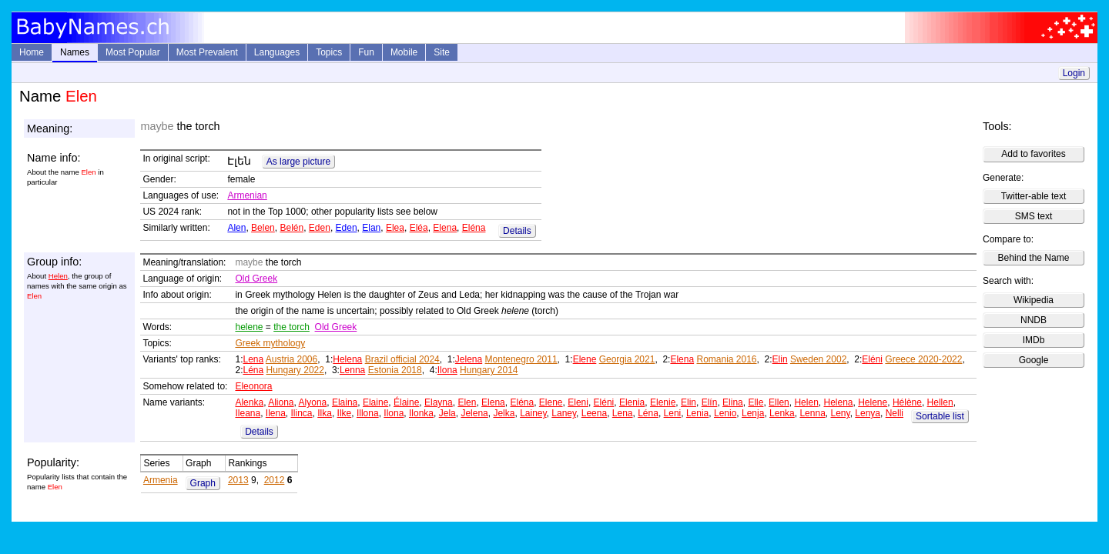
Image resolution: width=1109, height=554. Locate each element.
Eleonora (253, 386)
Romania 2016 (726, 359)
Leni (673, 413)
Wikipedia (1034, 300)
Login (1074, 73)
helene (249, 327)
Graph (203, 483)
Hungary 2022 (295, 370)
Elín (710, 402)
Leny (839, 413)
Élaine (406, 402)
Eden (319, 227)
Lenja (753, 413)
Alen (236, 227)
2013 (238, 480)
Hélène (907, 402)
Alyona (313, 402)
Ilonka (421, 413)
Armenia (160, 480)
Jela (447, 413)
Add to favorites (1033, 154)
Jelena (468, 359)
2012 (274, 480)
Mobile (403, 52)
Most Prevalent (207, 52)
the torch (291, 327)
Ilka (324, 413)
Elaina (344, 402)
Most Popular (133, 52)
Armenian (246, 195)
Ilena (276, 413)
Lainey (533, 413)
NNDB (1033, 320)
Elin (780, 359)
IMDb (1034, 340)
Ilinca (302, 413)
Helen (58, 276)
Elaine (375, 402)
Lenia (697, 413)
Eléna (474, 227)
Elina (732, 402)
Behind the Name (1034, 257)
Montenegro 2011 (521, 359)
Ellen (779, 402)
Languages (277, 52)
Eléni (872, 359)
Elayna (438, 402)
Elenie (662, 402)
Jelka (503, 413)
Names (74, 52)
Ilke (344, 413)
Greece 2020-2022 (923, 359)
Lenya (867, 413)
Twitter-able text (1034, 196)
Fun (366, 52)
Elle (755, 402)
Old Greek (256, 278)
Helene (872, 402)
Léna (253, 370)
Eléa (419, 227)
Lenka (782, 413)
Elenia (632, 402)
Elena (445, 227)
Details (517, 230)
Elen (466, 402)
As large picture (298, 161)
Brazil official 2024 (402, 359)
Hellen (940, 402)
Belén (291, 227)
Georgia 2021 (627, 359)
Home (31, 52)
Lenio (725, 413)
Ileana (247, 413)
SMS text (1034, 216)
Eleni (578, 402)
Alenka (249, 402)
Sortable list (940, 416)
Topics (329, 52)
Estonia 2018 (395, 370)
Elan (371, 227)
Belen (263, 227)
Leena (594, 413)
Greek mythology (270, 343)
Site (442, 52)
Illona (368, 413)
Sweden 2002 (818, 359)
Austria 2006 (291, 359)
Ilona (447, 370)
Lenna (352, 370)
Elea (395, 227)
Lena (253, 359)
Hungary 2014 (489, 370)
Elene (585, 359)
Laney (563, 413)
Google (1034, 360)
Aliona (280, 402)
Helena (347, 359)
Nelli (894, 413)
